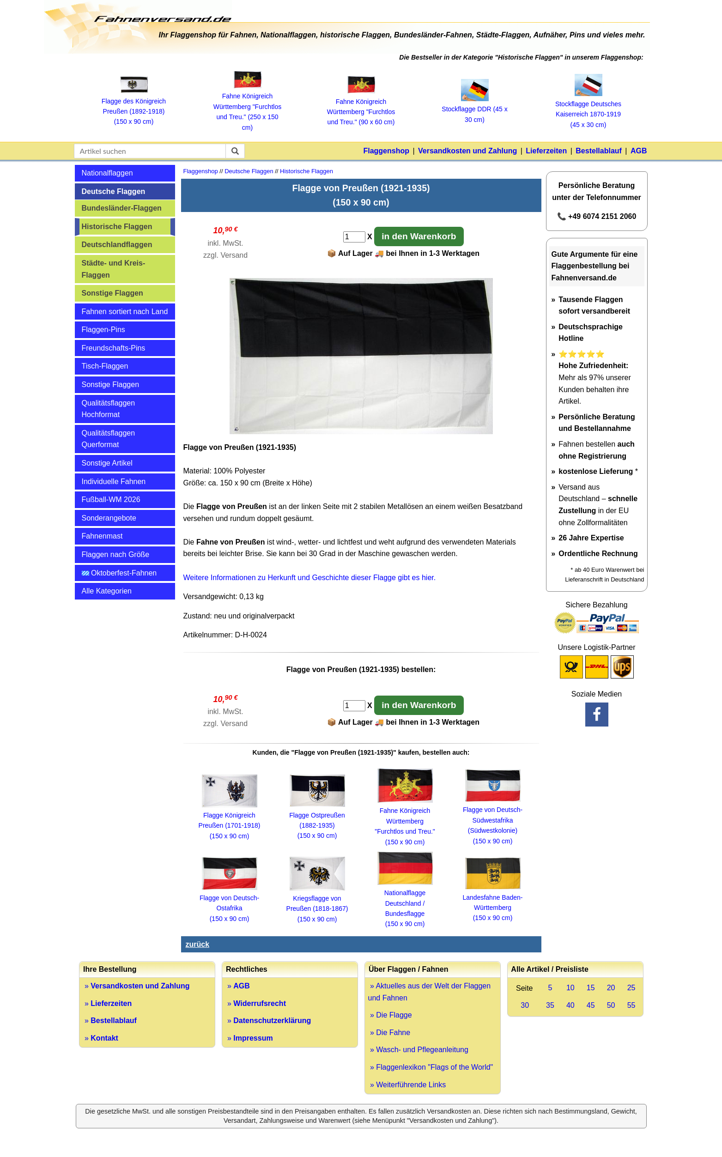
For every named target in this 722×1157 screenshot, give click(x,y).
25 (631, 988)
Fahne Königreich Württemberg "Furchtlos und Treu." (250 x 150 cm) (247, 106)
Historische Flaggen (117, 226)
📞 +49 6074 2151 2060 (597, 216)
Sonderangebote (109, 518)
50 (611, 1005)
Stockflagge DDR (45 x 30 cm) (474, 109)
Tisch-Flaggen (105, 366)
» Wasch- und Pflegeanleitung (418, 1050)
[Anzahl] (354, 236)
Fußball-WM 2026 (111, 499)
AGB (639, 151)
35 (550, 1005)
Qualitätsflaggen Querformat (108, 439)
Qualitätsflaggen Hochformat (108, 409)
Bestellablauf (599, 151)
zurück (198, 944)
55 (631, 1005)
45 (591, 1005)
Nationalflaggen (107, 173)
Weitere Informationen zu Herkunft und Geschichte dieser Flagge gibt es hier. (309, 578)
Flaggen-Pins (103, 329)
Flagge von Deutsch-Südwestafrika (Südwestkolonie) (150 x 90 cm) (492, 820)
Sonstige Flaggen (112, 293)
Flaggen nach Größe (116, 554)
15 (591, 988)
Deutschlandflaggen (117, 244)
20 (611, 988)
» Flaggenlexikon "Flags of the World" (430, 1067)
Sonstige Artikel (107, 463)
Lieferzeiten (546, 151)
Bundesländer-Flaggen (122, 208)
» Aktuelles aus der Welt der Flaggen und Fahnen (429, 992)
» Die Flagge (390, 1015)
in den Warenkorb (419, 236)
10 (570, 988)
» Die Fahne (389, 1032)
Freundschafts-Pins (114, 348)
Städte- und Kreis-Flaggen (114, 269)
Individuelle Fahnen (114, 481)
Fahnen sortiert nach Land (125, 311)
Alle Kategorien (107, 591)
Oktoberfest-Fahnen (119, 573)
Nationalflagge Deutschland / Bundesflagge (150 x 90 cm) (405, 903)
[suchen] (235, 151)
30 (525, 1005)
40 (570, 1005)
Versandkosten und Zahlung (467, 151)
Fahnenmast (102, 536)
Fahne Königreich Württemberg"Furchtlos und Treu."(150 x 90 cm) (405, 821)
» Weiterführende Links (407, 1085)
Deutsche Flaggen (114, 191)
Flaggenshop (386, 151)
